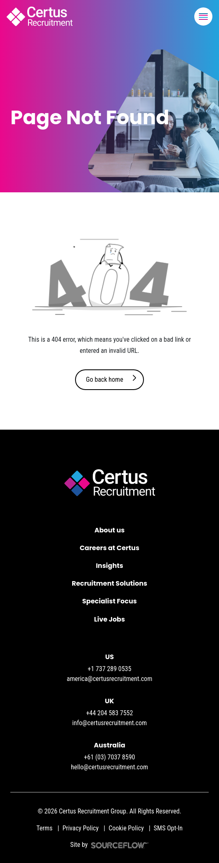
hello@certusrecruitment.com (109, 767)
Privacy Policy (80, 828)
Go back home (104, 379)
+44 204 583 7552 (109, 713)
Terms (44, 828)
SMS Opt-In (168, 828)
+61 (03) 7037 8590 (109, 757)
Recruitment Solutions (109, 583)
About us (109, 530)
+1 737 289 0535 (110, 669)
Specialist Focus (109, 601)
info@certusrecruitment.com (109, 723)
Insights (109, 565)
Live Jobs (109, 619)
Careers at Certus (109, 548)
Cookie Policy (126, 828)
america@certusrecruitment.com (109, 679)
